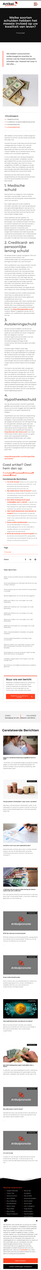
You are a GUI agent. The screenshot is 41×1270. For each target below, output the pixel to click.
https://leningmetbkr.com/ (23, 309)
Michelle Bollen (11, 1203)
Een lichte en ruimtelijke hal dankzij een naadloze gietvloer (20, 665)
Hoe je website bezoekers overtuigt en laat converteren (18, 639)
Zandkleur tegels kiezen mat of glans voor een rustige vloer (19, 659)
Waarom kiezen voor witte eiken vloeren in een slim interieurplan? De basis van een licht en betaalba (19, 646)
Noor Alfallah (11, 1198)
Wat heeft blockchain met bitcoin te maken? (18, 1021)
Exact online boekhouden (17, 522)
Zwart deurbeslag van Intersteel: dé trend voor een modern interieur (20, 583)
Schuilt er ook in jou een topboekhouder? (17, 845)
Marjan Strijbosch (12, 1214)
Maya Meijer (10, 1208)
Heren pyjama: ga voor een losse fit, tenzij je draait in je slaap (20, 590)
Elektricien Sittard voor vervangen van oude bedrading (18, 613)
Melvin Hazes (11, 1206)
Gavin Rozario (28, 1216)
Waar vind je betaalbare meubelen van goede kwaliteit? (18, 632)
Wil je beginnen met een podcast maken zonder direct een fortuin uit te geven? (19, 653)
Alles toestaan (20, 1261)
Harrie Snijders (28, 1214)
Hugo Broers (28, 1208)
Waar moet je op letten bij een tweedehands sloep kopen (20, 577)
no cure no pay (13, 482)
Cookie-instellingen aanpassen (20, 1266)
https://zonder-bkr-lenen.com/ (15, 432)
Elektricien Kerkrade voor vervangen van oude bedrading (19, 626)
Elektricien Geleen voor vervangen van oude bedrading (18, 620)
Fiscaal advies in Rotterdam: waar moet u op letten (20, 801)
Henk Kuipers (28, 1211)
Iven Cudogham (29, 1206)
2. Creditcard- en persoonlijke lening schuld (20, 122)
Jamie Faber (28, 1203)
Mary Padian (11, 1211)
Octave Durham (12, 1196)
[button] (37, 1221)
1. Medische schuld (12, 119)
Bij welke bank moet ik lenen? (19, 491)
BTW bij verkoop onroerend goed (20, 534)
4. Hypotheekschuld (13, 127)
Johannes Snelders (30, 1198)
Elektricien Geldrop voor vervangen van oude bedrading (18, 607)
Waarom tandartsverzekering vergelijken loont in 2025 (19, 758)
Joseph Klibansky (12, 1190)
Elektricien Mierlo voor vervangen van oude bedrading (18, 601)
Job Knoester (28, 1201)
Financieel (20, 33)
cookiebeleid (23, 1250)
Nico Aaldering (11, 1201)
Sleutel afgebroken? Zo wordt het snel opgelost (19, 596)
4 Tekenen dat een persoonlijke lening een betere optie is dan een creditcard (19, 890)
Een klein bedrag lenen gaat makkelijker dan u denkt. (18, 1065)
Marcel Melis (28, 1196)
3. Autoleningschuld (13, 124)
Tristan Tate (10, 1193)
